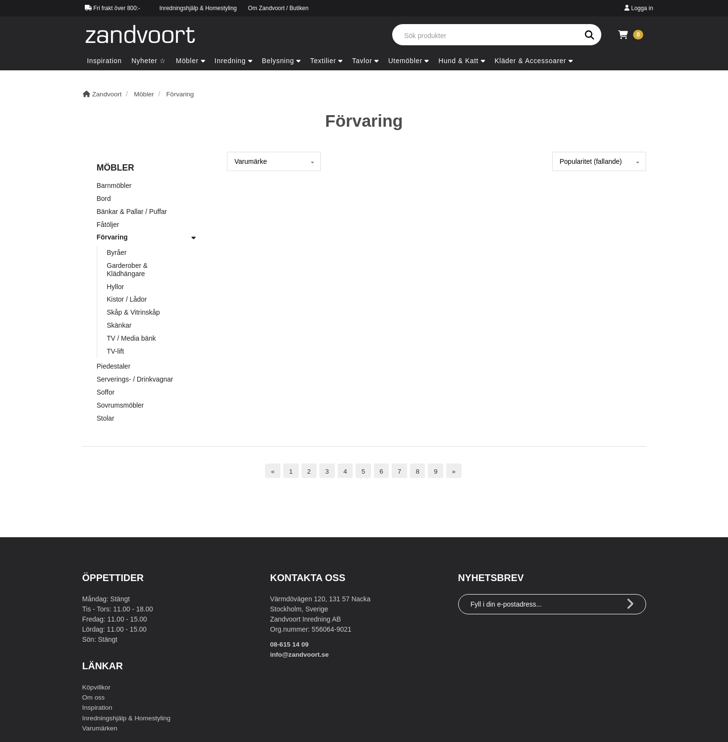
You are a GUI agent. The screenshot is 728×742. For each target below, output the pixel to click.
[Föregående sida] (272, 471)
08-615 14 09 (290, 644)
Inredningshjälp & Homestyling (198, 8)
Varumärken (100, 727)
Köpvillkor (97, 687)
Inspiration (98, 707)
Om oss (94, 697)
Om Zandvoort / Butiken (278, 8)
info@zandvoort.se (300, 654)
